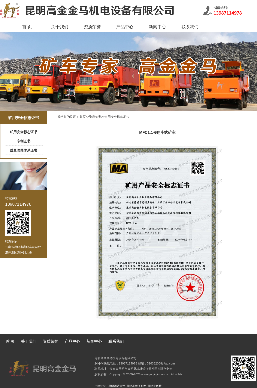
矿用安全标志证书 (23, 132)
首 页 (27, 26)
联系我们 (190, 26)
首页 (83, 116)
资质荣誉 (92, 26)
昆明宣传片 (154, 386)
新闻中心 (157, 26)
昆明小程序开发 (136, 386)
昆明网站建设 (116, 386)
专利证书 (23, 141)
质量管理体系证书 (23, 150)
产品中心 (124, 26)
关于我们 (59, 26)
